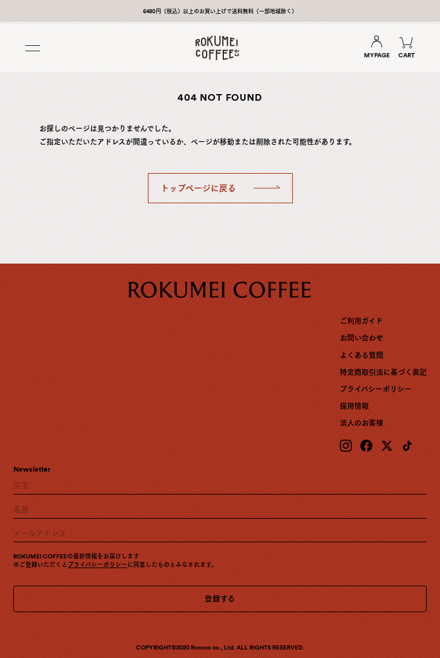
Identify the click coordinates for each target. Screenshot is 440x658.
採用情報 (354, 406)
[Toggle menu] (34, 48)
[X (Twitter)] (387, 446)
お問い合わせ (361, 338)
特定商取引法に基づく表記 (383, 373)
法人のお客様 (361, 423)
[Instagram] (346, 446)
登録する (220, 598)
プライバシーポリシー (376, 389)
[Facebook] (366, 446)
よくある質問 (361, 356)
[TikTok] (407, 446)
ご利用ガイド (361, 321)
